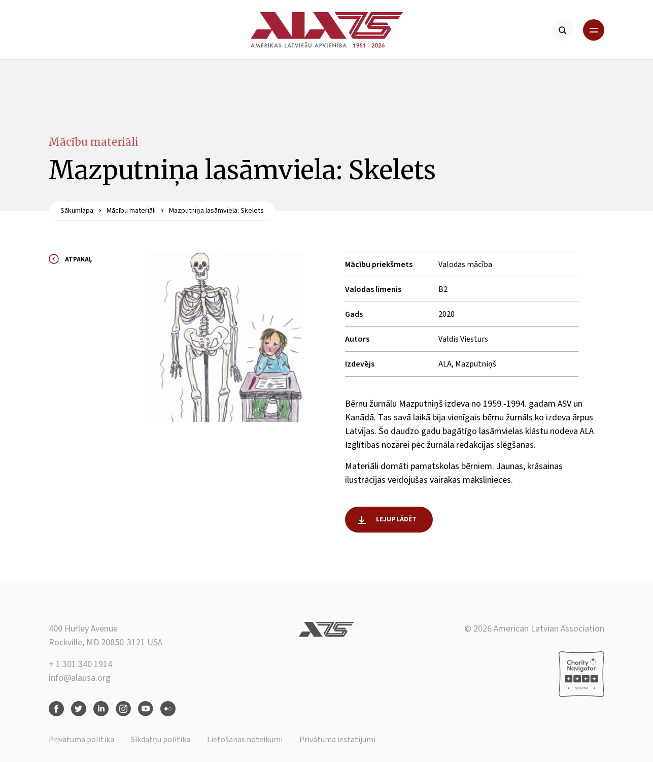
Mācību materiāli (94, 142)
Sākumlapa (76, 211)
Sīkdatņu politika (160, 739)
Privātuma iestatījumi (337, 739)
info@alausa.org (80, 678)
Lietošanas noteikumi (245, 739)
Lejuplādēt (396, 519)
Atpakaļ (78, 259)
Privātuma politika (81, 739)
